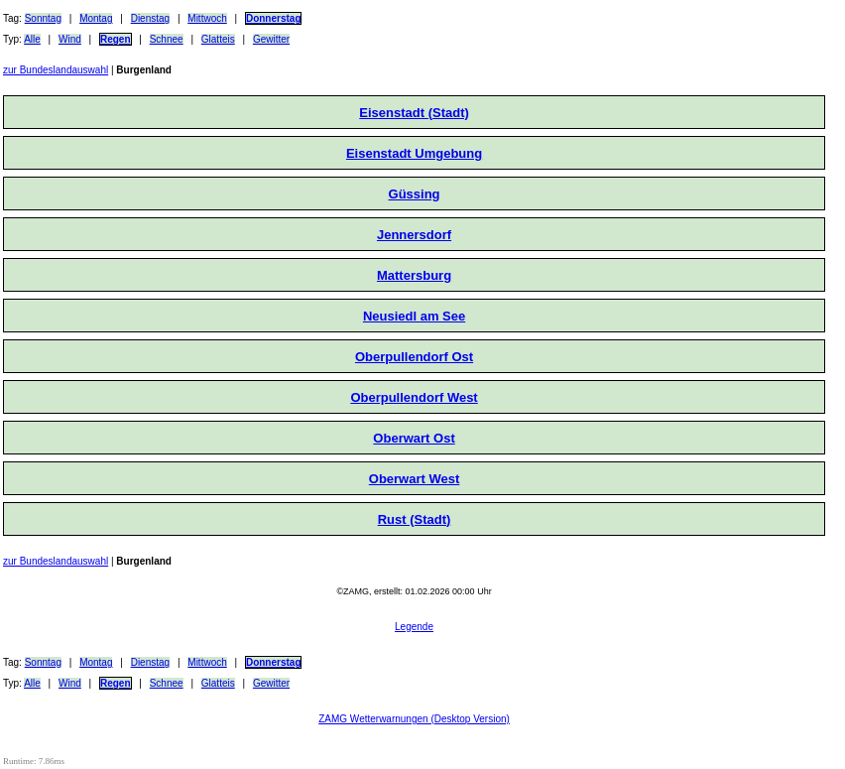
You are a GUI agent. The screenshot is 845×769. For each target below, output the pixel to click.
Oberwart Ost (413, 438)
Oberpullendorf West (413, 397)
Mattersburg (414, 275)
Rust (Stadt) (414, 519)
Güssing (414, 194)
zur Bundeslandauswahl (55, 69)
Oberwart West (414, 478)
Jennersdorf (414, 234)
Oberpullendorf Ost (414, 356)
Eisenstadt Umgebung (414, 153)
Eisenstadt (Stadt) (414, 112)
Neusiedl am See (414, 316)
